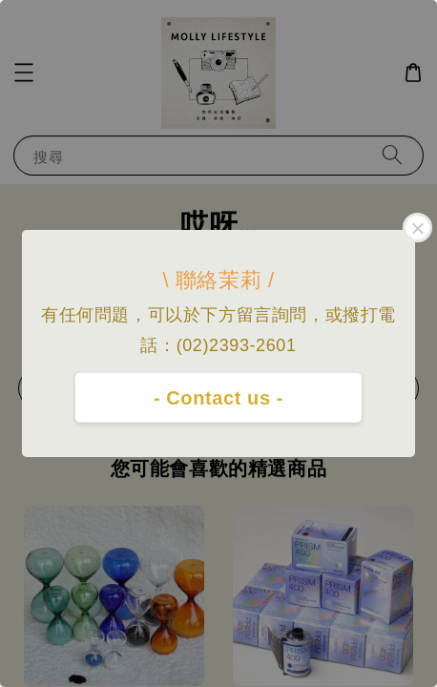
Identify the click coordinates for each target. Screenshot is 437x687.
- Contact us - (218, 397)
